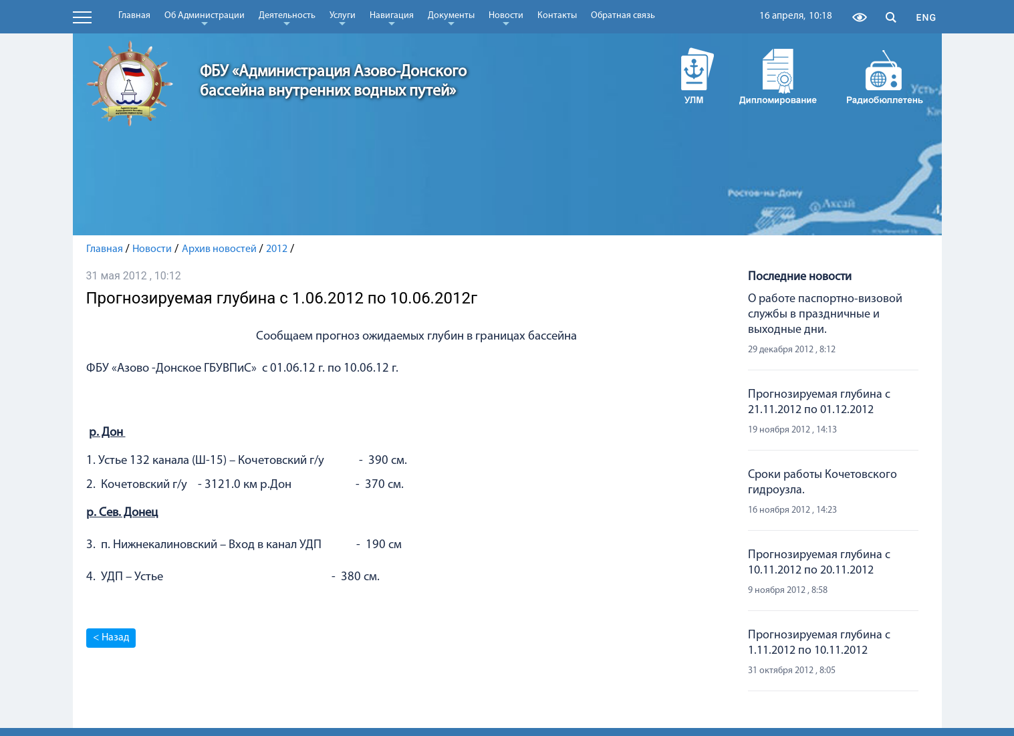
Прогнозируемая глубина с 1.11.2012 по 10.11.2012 (819, 643)
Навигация (392, 18)
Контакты (557, 16)
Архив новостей (219, 249)
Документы (451, 18)
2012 (276, 249)
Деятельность (287, 18)
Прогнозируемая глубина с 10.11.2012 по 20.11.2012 (819, 563)
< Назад (111, 637)
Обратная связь (623, 16)
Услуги (343, 18)
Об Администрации (204, 18)
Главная (134, 16)
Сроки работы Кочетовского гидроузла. (822, 483)
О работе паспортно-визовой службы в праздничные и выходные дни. (825, 314)
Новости (506, 18)
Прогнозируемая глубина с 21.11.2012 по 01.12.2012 (819, 402)
